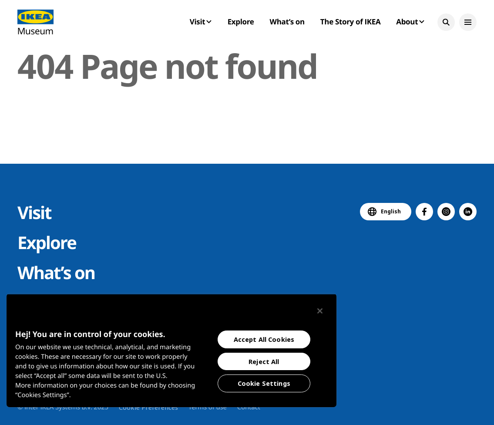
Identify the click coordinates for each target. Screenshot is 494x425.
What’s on (287, 22)
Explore (241, 22)
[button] (446, 22)
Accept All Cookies (264, 339)
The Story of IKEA (350, 22)
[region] (171, 350)
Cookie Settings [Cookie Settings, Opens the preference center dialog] (264, 383)
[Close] (319, 310)
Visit (34, 212)
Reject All (264, 361)
